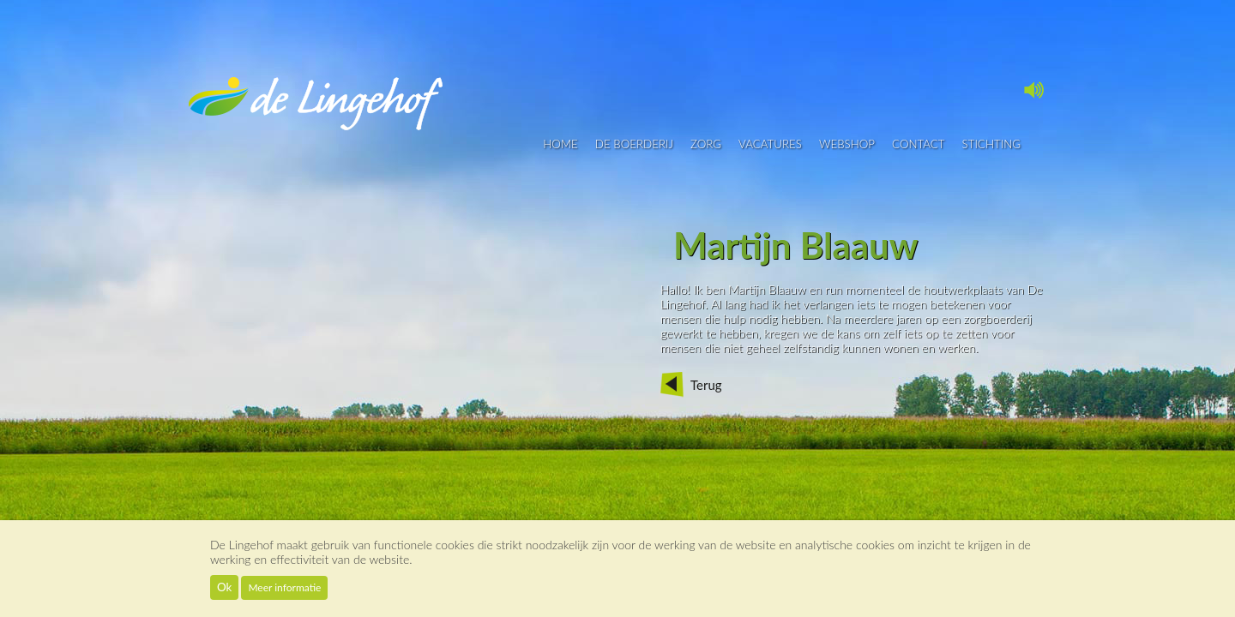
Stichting (991, 144)
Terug (706, 384)
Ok (224, 587)
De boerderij (634, 144)
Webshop (847, 144)
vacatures (770, 144)
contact (918, 144)
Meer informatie (284, 587)
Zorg (705, 144)
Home (560, 144)
